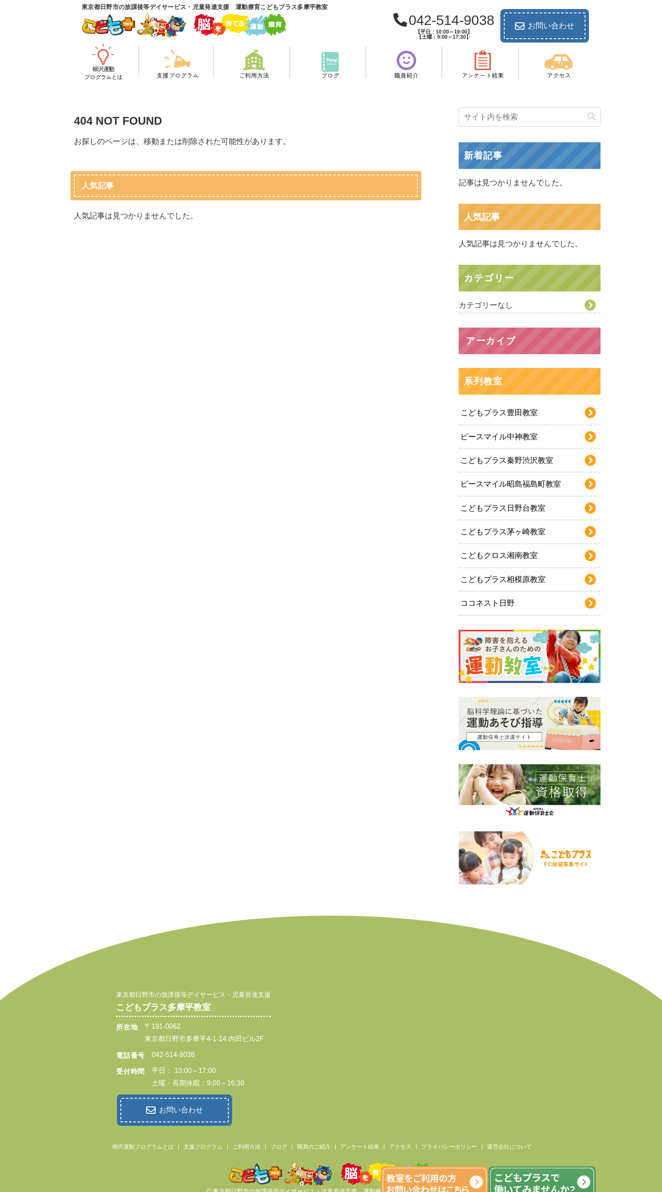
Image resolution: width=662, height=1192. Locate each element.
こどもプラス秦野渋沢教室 (506, 460)
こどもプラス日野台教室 (503, 508)
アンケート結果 (359, 1145)
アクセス (400, 1145)
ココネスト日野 (487, 603)
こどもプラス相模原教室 (503, 579)
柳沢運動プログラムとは (143, 1145)
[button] (591, 117)
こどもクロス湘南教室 (499, 555)
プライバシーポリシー (449, 1145)
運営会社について (509, 1145)
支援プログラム (203, 1145)
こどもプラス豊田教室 (499, 412)
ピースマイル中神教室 (499, 436)
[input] (530, 117)
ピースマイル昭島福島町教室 (510, 484)
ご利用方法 (247, 1145)
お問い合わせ (544, 26)
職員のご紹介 (314, 1145)
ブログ (278, 1145)
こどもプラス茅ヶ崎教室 (503, 531)
